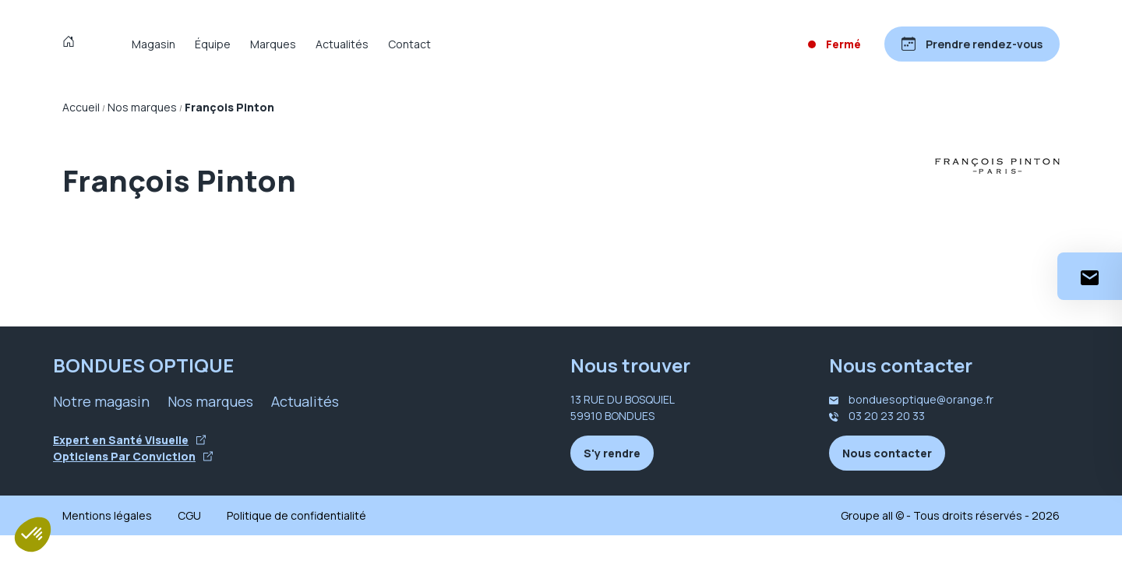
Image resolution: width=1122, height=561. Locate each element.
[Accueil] (72, 44)
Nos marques (210, 401)
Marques (273, 44)
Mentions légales (107, 515)
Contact (409, 44)
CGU (189, 515)
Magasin (153, 44)
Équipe (213, 44)
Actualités (342, 44)
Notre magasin (101, 401)
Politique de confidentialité (296, 515)
